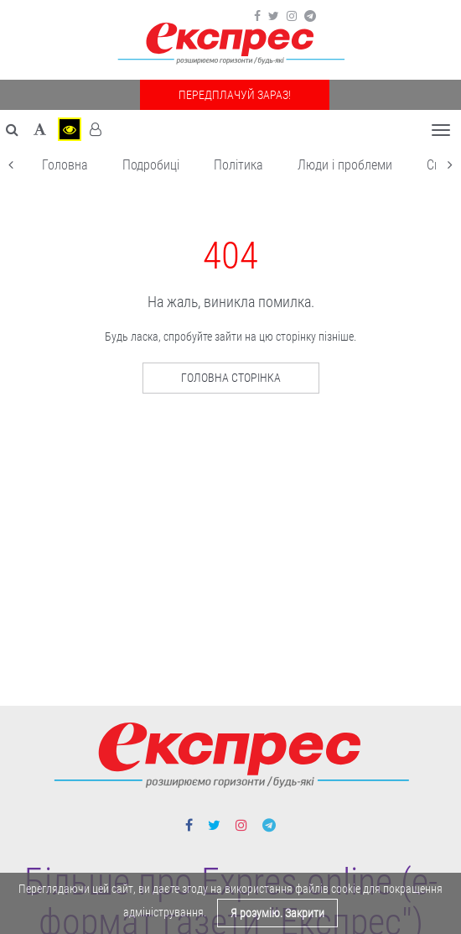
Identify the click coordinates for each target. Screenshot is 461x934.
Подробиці (150, 165)
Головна (65, 165)
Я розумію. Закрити (277, 913)
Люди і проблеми (345, 165)
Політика (238, 165)
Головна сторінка (231, 377)
